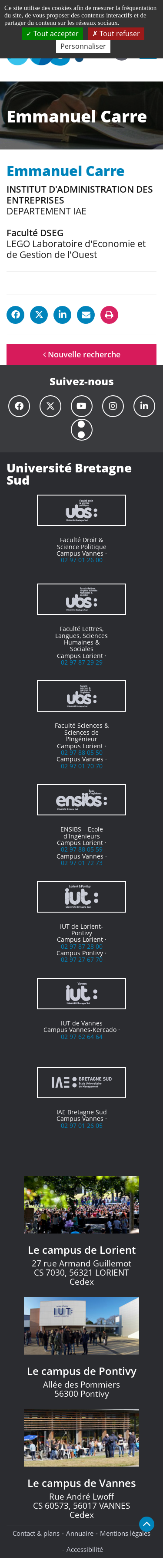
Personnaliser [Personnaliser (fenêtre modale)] (83, 46)
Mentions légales (125, 1533)
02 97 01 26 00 (82, 560)
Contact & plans (36, 1533)
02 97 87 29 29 (82, 662)
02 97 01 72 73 (82, 862)
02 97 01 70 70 (82, 766)
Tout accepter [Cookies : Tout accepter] (52, 33)
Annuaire (79, 1533)
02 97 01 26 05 (82, 1125)
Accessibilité (85, 1549)
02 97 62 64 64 (82, 1036)
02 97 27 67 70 (82, 959)
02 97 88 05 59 (82, 849)
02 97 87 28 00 (82, 946)
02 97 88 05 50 (82, 752)
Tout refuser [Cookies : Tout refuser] (116, 33)
